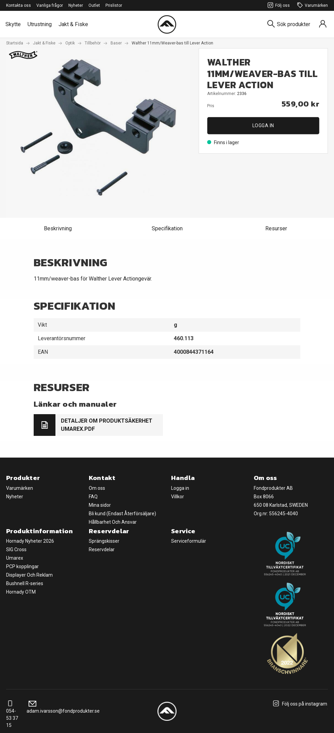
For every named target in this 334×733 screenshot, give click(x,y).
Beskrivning (58, 228)
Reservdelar (102, 549)
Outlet (94, 5)
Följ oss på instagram (299, 704)
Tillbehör (93, 43)
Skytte (13, 24)
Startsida (14, 43)
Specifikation (167, 228)
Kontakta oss (18, 5)
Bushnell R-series (24, 583)
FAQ (93, 496)
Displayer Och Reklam (29, 575)
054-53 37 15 (12, 714)
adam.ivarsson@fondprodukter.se (63, 707)
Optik (70, 43)
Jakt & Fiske (73, 24)
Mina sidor (100, 505)
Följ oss (278, 5)
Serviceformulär (188, 541)
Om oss (97, 488)
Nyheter (75, 5)
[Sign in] (323, 24)
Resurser (276, 228)
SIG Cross (16, 549)
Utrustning (40, 24)
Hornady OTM (21, 592)
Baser (116, 43)
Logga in (263, 125)
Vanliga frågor (49, 5)
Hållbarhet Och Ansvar (113, 522)
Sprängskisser (104, 541)
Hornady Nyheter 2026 (30, 541)
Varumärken (311, 5)
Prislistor (113, 5)
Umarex (14, 558)
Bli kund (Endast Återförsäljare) (122, 513)
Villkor (177, 496)
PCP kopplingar (22, 566)
